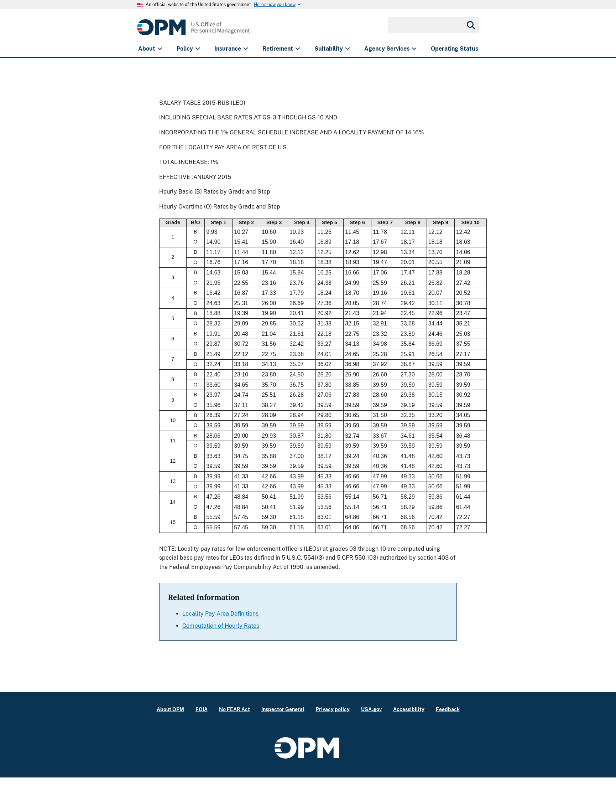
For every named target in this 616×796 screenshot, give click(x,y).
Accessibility (408, 709)
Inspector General (282, 709)
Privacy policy (333, 709)
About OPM (170, 709)
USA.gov (371, 709)
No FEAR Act (234, 709)
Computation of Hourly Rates (220, 625)
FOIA (201, 709)
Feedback (448, 709)
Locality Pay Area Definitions (220, 613)
